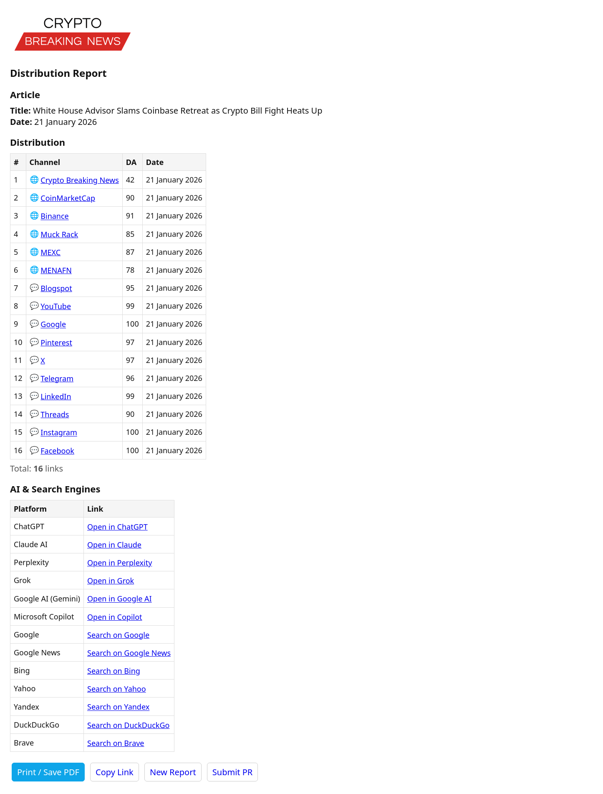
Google (53, 325)
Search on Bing (113, 671)
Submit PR (232, 772)
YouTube (55, 306)
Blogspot (56, 288)
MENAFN (56, 270)
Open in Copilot (114, 617)
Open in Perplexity (119, 563)
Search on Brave (115, 743)
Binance (54, 216)
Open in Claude (114, 545)
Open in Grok (110, 581)
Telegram (56, 378)
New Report (173, 772)
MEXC (50, 252)
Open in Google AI (119, 599)
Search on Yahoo (116, 689)
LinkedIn (55, 396)
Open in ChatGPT (117, 527)
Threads (54, 414)
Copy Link (115, 772)
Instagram (58, 433)
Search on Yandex (118, 707)
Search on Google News (129, 653)
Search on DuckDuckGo (128, 725)
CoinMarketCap (67, 198)
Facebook (57, 451)
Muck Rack (59, 234)
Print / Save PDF (48, 772)
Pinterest (56, 342)
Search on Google (118, 635)
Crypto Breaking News (79, 180)
